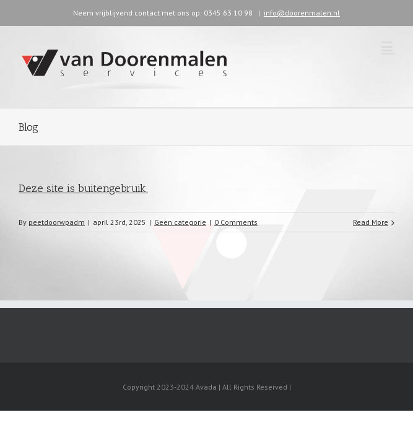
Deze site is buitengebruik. (83, 188)
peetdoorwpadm (56, 222)
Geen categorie (180, 222)
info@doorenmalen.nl (302, 12)
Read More (370, 222)
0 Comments (236, 222)
